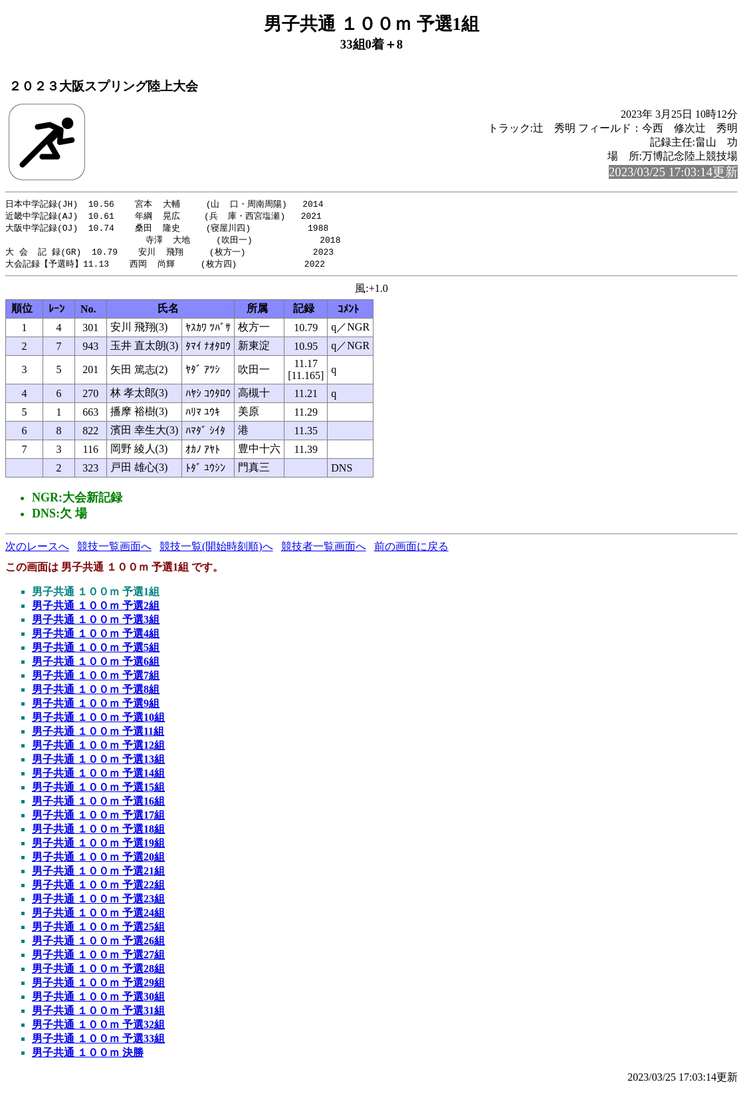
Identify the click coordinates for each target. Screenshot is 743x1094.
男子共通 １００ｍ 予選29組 (98, 986)
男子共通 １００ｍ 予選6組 (95, 665)
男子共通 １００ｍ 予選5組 (95, 651)
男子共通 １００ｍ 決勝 (88, 1056)
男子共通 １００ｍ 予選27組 (98, 958)
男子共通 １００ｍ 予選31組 (98, 1014)
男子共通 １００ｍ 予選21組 (98, 875)
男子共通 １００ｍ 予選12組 (98, 749)
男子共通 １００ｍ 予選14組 (98, 777)
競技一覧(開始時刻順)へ (216, 550)
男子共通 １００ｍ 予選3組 (95, 623)
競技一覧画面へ (114, 550)
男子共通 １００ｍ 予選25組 (98, 930)
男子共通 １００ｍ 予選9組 (95, 707)
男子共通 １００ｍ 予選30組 (98, 1000)
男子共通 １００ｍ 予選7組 (95, 679)
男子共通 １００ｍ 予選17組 (98, 819)
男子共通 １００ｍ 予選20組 (98, 861)
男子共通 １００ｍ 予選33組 (98, 1042)
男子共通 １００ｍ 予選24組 (98, 916)
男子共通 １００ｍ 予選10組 (98, 721)
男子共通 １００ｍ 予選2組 (95, 609)
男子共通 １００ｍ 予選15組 (98, 791)
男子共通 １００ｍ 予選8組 (95, 693)
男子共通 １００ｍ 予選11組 (98, 735)
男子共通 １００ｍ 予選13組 (98, 763)
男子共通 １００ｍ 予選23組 (98, 902)
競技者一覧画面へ (323, 550)
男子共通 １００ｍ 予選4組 (95, 637)
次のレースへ (37, 550)
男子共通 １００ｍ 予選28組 (98, 972)
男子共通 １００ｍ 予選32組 (98, 1028)
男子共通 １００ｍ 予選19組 (98, 847)
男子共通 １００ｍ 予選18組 (98, 833)
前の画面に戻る (411, 550)
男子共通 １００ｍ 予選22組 (98, 888)
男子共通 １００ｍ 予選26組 (98, 944)
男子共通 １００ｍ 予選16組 (98, 805)
